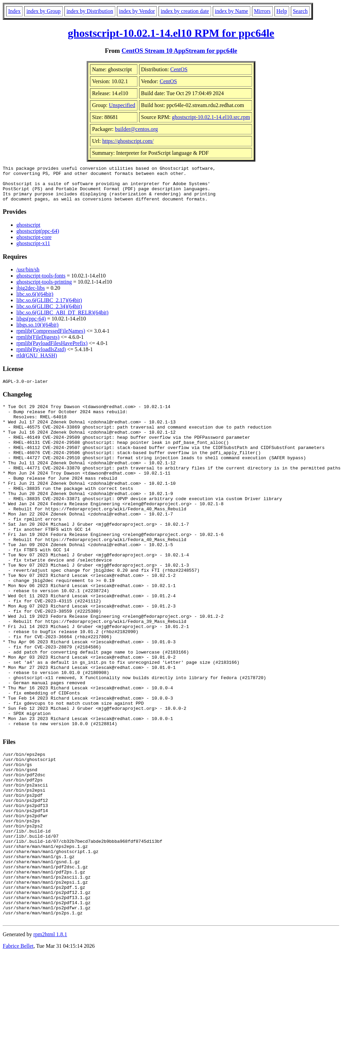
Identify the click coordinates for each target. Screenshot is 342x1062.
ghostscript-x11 (33, 250)
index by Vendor (137, 11)
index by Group (43, 11)
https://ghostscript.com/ (128, 141)
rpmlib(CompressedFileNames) (50, 338)
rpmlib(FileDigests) (37, 344)
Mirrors (262, 11)
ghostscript (28, 232)
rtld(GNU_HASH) (36, 362)
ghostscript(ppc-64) (37, 238)
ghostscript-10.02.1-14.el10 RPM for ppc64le (171, 33)
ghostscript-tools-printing (44, 289)
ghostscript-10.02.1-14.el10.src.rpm (211, 117)
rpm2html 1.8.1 (50, 1042)
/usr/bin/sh (28, 277)
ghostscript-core (33, 244)
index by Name (231, 11)
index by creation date (185, 11)
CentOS (179, 69)
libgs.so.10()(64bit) (37, 332)
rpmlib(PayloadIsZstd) (41, 356)
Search (300, 11)
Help (282, 11)
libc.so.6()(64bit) (34, 301)
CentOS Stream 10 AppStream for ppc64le (179, 50)
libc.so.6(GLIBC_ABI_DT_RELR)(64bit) (62, 320)
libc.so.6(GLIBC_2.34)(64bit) (49, 313)
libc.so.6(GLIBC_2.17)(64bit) (49, 307)
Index (14, 11)
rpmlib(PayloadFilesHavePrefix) (52, 350)
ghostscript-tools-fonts (40, 283)
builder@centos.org (136, 129)
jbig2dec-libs (30, 295)
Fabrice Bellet (18, 1053)
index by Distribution (89, 11)
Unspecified (122, 105)
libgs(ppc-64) (31, 326)
